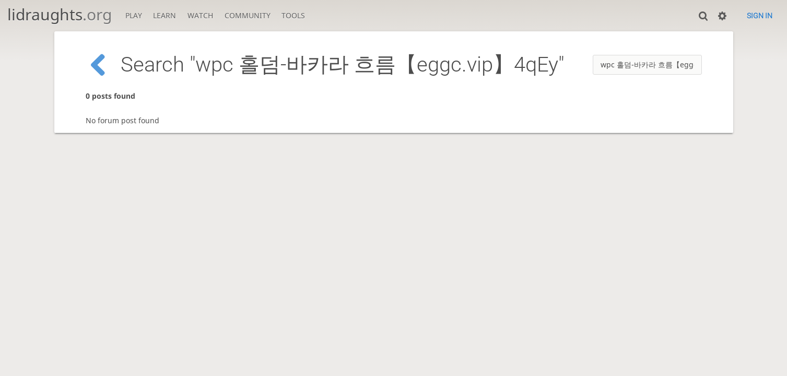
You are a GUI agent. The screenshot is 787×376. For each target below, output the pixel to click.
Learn (164, 15)
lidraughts (59, 14)
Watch (200, 15)
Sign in (759, 15)
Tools (293, 15)
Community (248, 15)
